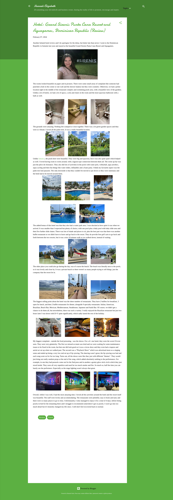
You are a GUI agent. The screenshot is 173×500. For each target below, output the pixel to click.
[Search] (143, 7)
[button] (120, 23)
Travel (50, 417)
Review (42, 417)
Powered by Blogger (86, 488)
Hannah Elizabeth (44, 6)
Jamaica (42, 159)
